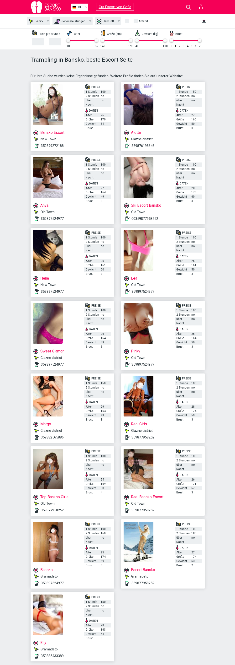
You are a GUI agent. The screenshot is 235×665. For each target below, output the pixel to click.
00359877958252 (144, 218)
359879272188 (52, 146)
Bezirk (36, 21)
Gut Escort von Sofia (115, 7)
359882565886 (52, 437)
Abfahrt (143, 21)
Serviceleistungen (69, 21)
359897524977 (52, 218)
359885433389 (52, 656)
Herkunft (105, 21)
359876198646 (142, 146)
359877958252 (142, 437)
